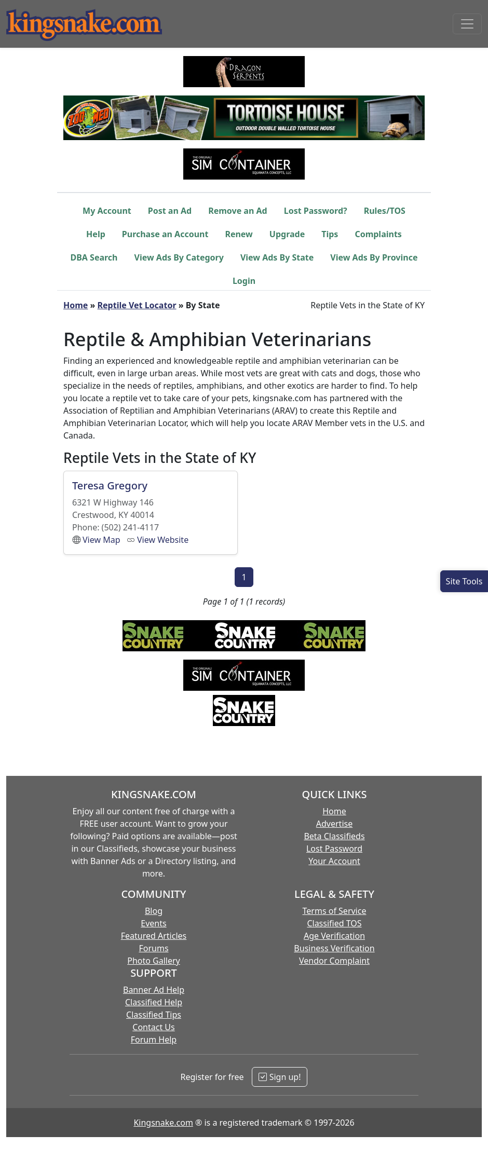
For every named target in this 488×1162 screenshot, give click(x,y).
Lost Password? (315, 210)
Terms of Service (335, 911)
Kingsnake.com (163, 1122)
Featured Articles (154, 935)
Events (153, 923)
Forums (153, 948)
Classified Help (153, 1002)
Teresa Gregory (109, 486)
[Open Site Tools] (464, 581)
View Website (162, 539)
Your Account (334, 861)
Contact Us (153, 1027)
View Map (101, 539)
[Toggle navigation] (467, 23)
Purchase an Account (165, 234)
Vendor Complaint (334, 960)
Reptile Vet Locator (137, 305)
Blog (153, 911)
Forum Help (154, 1039)
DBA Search (94, 257)
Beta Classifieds (334, 836)
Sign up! (280, 1077)
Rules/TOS (384, 210)
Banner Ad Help (153, 989)
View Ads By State (277, 257)
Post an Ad (170, 210)
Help (95, 234)
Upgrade (287, 234)
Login (244, 280)
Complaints (378, 234)
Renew (238, 234)
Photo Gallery (153, 960)
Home (75, 305)
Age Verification (334, 935)
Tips (329, 234)
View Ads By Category (179, 257)
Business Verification (334, 948)
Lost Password (334, 848)
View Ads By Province (373, 257)
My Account (107, 210)
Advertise (334, 823)
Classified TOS (334, 923)
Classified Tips (153, 1014)
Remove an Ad (237, 210)
